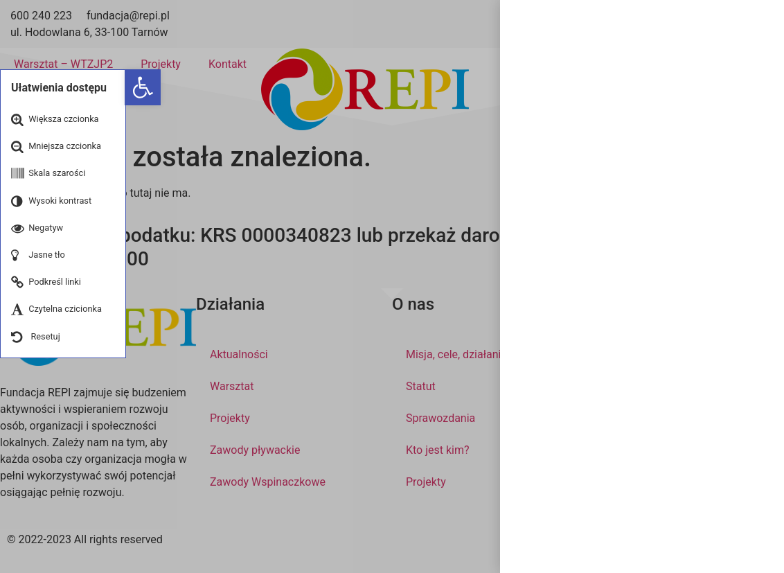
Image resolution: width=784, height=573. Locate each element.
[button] (143, 87)
